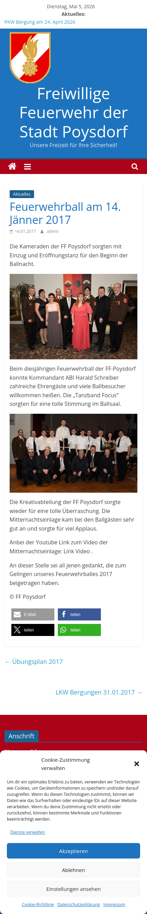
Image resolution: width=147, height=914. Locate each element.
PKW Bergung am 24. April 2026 (39, 22)
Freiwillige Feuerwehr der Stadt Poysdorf (73, 112)
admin (52, 231)
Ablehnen (73, 869)
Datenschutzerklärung (78, 904)
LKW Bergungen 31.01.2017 (99, 692)
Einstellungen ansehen (73, 888)
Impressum (114, 904)
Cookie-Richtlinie (38, 904)
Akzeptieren (73, 851)
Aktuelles (22, 194)
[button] (136, 763)
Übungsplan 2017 (33, 661)
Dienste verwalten (27, 832)
